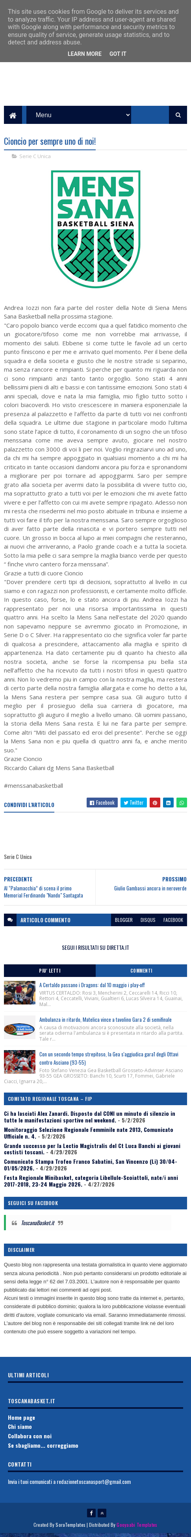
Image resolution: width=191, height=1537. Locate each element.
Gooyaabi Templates (137, 1528)
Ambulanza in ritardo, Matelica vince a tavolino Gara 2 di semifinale (105, 1023)
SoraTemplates (70, 1528)
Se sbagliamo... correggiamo (43, 1449)
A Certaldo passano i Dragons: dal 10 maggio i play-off (92, 988)
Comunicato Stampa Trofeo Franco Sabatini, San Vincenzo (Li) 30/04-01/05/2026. (90, 1168)
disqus (148, 923)
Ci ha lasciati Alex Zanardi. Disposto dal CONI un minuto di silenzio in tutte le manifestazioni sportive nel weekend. (89, 1120)
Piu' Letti (49, 974)
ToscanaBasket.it (37, 1226)
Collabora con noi (30, 1439)
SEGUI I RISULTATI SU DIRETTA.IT (95, 951)
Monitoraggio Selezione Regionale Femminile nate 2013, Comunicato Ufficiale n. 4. (88, 1136)
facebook (173, 923)
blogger (124, 923)
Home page (21, 1421)
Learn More (85, 54)
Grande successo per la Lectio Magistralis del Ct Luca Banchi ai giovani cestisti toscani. (92, 1152)
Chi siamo (20, 1430)
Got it (117, 54)
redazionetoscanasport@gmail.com (94, 1485)
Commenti (141, 974)
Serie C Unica (35, 159)
